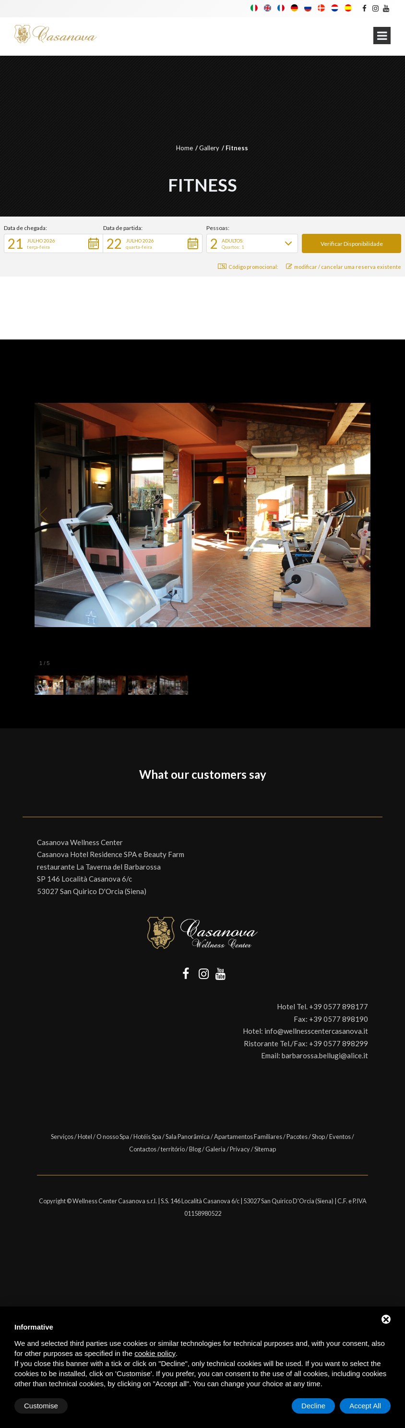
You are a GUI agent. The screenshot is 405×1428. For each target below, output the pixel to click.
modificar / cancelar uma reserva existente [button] (343, 267)
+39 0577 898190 (338, 1019)
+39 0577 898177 (338, 1006)
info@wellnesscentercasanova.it (316, 1031)
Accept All (365, 1406)
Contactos (142, 1149)
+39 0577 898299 (338, 1043)
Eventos (340, 1136)
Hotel (85, 1136)
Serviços (62, 1136)
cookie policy (155, 1353)
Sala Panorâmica (188, 1136)
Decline (313, 1406)
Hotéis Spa (147, 1136)
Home (184, 148)
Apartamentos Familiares (248, 1136)
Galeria (215, 1149)
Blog (195, 1149)
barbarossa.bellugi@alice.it (325, 1055)
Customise (41, 1406)
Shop (318, 1136)
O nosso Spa (112, 1136)
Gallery (209, 148)
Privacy (240, 1149)
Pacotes (297, 1136)
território (173, 1149)
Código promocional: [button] (248, 267)
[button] (53, 243)
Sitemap (265, 1149)
